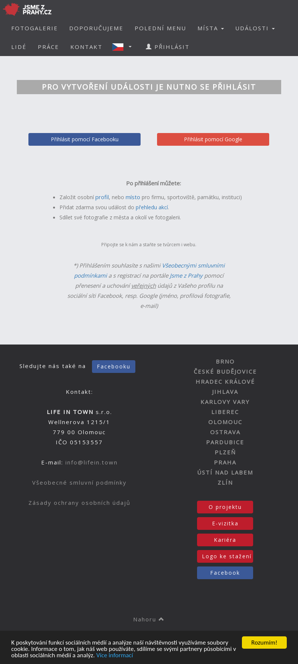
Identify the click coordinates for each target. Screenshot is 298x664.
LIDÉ (19, 46)
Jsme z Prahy (186, 275)
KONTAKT (86, 46)
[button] (124, 46)
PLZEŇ (225, 452)
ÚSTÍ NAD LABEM (225, 472)
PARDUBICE (225, 442)
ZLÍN (225, 482)
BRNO (225, 361)
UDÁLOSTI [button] (255, 28)
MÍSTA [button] (210, 28)
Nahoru (149, 619)
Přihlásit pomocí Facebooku (85, 139)
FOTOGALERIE (34, 28)
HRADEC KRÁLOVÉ (225, 381)
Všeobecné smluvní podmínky (79, 482)
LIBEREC (225, 412)
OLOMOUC (225, 422)
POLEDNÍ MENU (160, 28)
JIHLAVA (225, 391)
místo (133, 197)
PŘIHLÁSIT (168, 46)
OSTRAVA (225, 432)
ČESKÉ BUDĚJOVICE (225, 371)
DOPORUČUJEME (96, 28)
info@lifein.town (91, 462)
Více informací (114, 656)
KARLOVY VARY (225, 401)
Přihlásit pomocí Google (213, 139)
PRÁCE (48, 46)
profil (102, 197)
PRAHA (225, 462)
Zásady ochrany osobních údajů (79, 502)
